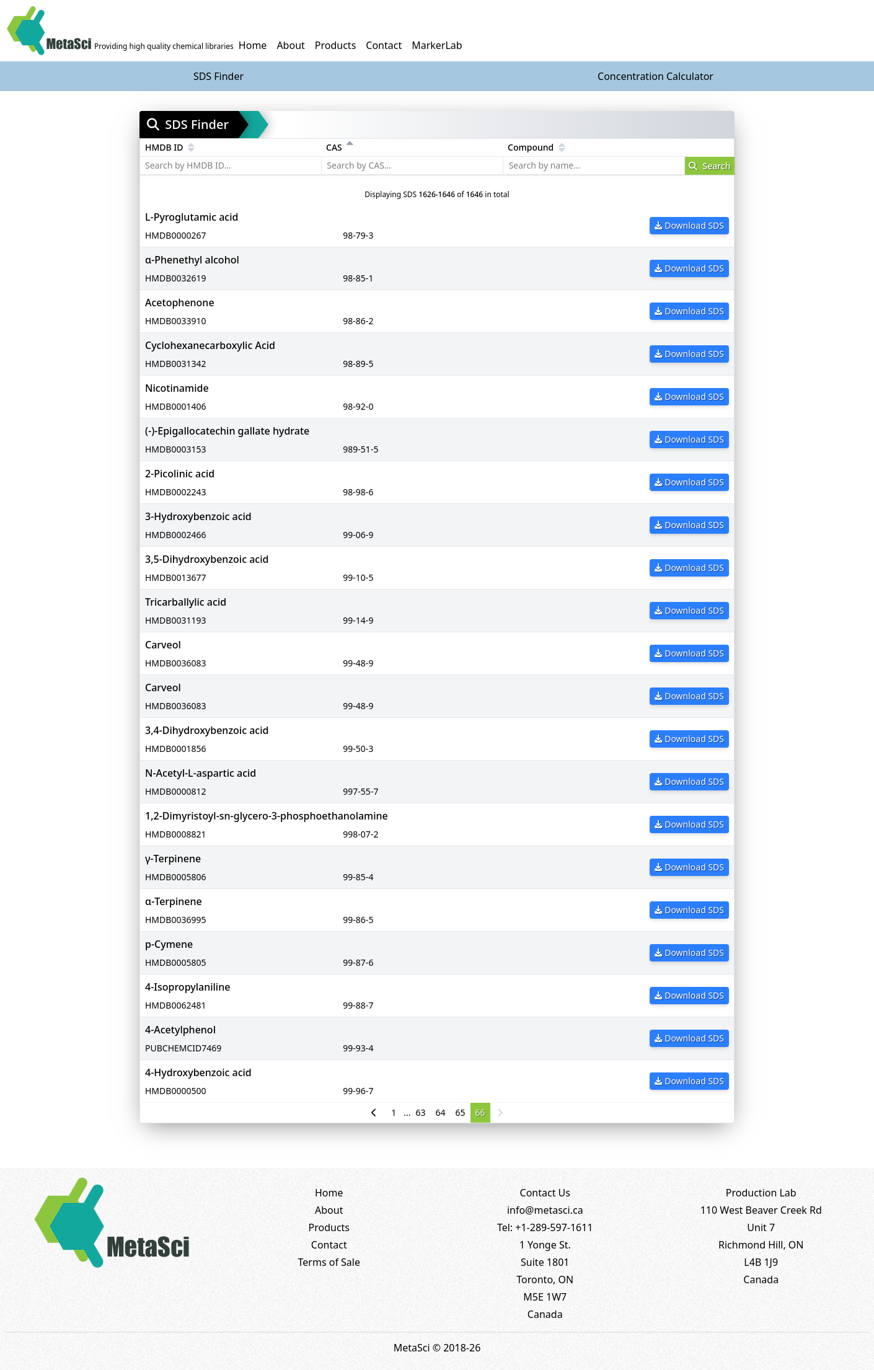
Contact (384, 45)
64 (441, 1112)
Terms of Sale (329, 1262)
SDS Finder (218, 76)
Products (335, 45)
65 (461, 1112)
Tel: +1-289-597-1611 (545, 1227)
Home (253, 45)
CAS (339, 147)
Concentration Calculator (655, 76)
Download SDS (689, 225)
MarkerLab (437, 45)
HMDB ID (170, 147)
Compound (536, 147)
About (290, 45)
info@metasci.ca (545, 1210)
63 (421, 1112)
